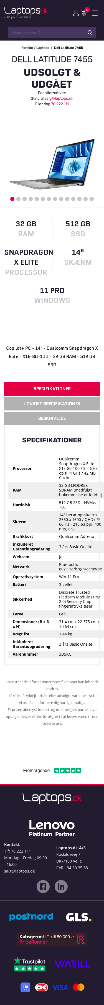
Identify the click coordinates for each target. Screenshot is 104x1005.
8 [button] (55, 199)
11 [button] (73, 199)
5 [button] (37, 199)
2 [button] (18, 199)
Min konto (76, 13)
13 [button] (85, 199)
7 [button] (49, 199)
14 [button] (92, 199)
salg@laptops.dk (58, 98)
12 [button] (79, 199)
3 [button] (24, 199)
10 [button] (67, 199)
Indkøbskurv (85, 12)
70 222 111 (60, 104)
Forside (27, 48)
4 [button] (31, 199)
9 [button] (61, 199)
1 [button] (12, 199)
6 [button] (43, 199)
